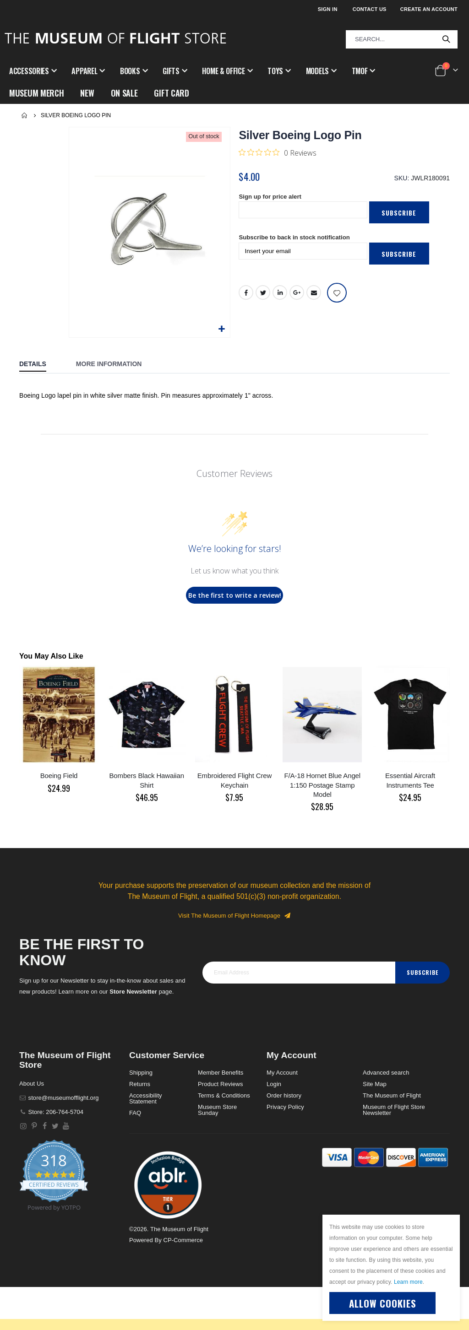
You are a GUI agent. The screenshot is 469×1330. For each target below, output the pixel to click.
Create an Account (429, 9)
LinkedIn (280, 295)
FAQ (135, 1112)
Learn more (408, 1282)
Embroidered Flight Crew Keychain (234, 780)
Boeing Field (59, 775)
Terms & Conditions (224, 1095)
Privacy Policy (285, 1106)
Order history (284, 1095)
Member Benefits (220, 1072)
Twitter (263, 295)
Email (314, 295)
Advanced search (386, 1072)
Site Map (375, 1084)
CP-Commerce (183, 1240)
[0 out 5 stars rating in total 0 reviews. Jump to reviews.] (277, 152)
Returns (139, 1084)
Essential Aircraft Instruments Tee (410, 780)
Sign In (328, 9)
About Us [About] (31, 1083)
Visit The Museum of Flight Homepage (234, 915)
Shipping (141, 1072)
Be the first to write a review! (234, 595)
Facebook (246, 295)
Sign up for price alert (272, 198)
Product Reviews (220, 1084)
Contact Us (370, 9)
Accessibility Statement (145, 1098)
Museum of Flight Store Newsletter (394, 1109)
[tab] (39, 364)
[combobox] (402, 39)
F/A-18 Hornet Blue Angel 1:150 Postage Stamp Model (322, 785)
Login (274, 1084)
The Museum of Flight (392, 1095)
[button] (222, 329)
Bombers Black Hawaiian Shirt (146, 780)
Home (25, 115)
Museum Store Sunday (217, 1109)
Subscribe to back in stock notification (297, 240)
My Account (282, 1072)
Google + (297, 295)
